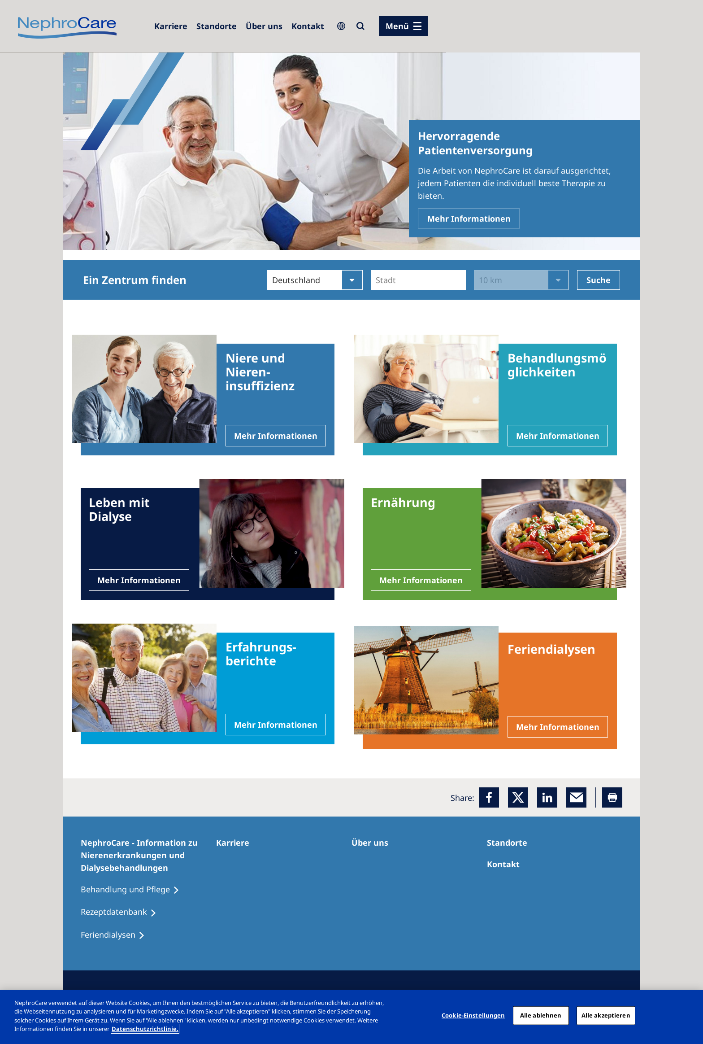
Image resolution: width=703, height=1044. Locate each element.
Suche (598, 280)
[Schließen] (689, 1016)
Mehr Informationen (469, 218)
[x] (518, 797)
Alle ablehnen (541, 1015)
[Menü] (403, 26)
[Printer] (612, 797)
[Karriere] (171, 26)
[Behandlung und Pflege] (134, 889)
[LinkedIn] (547, 797)
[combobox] (377, 280)
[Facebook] (489, 797)
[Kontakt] (308, 26)
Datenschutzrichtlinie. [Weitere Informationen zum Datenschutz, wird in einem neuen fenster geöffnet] (145, 1029)
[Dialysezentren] (216, 26)
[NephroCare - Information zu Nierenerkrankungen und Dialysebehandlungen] (148, 855)
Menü (397, 26)
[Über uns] (264, 26)
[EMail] (576, 797)
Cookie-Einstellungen (473, 1015)
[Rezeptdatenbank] (123, 912)
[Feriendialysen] (117, 935)
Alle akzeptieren (605, 1015)
